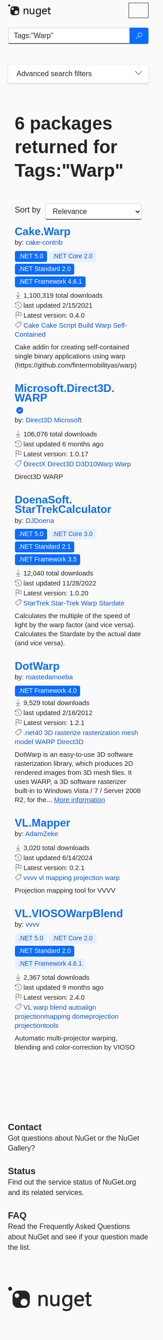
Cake (31, 325)
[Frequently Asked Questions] (17, 1215)
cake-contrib (44, 242)
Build (85, 325)
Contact (25, 1127)
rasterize (68, 732)
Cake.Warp (43, 232)
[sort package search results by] (93, 211)
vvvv (30, 877)
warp (112, 877)
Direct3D (40, 420)
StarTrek (36, 603)
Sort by (28, 209)
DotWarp (37, 666)
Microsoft (68, 420)
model (24, 741)
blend (58, 1007)
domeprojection (95, 1016)
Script (67, 325)
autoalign (82, 1007)
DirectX (35, 464)
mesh (130, 732)
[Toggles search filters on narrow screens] (139, 74)
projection (88, 877)
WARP (45, 741)
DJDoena (40, 520)
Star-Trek (65, 603)
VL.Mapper (43, 823)
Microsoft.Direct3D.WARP (65, 393)
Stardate (112, 603)
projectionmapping (43, 1016)
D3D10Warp (94, 464)
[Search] (139, 36)
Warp (103, 325)
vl (41, 877)
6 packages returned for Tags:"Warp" (69, 146)
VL (28, 1007)
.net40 (33, 732)
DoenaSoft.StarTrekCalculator (63, 504)
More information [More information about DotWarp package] (79, 799)
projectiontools (37, 1025)
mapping (59, 877)
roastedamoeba (49, 677)
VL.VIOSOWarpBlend (69, 914)
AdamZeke (41, 833)
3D (48, 732)
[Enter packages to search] (69, 36)
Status (22, 1171)
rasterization (101, 732)
